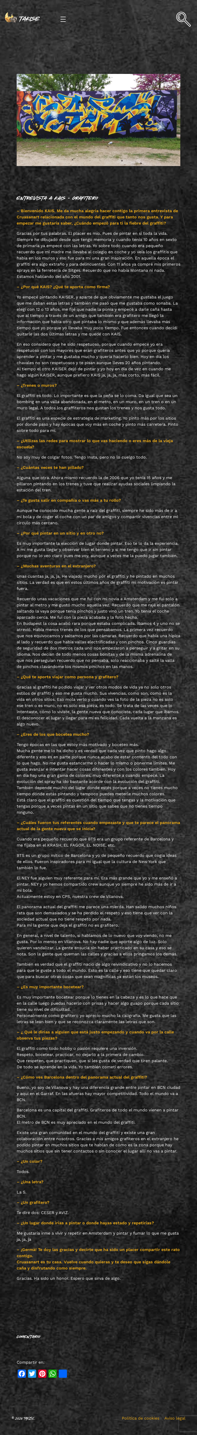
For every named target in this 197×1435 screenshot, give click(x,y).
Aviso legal (174, 1418)
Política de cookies (140, 1418)
